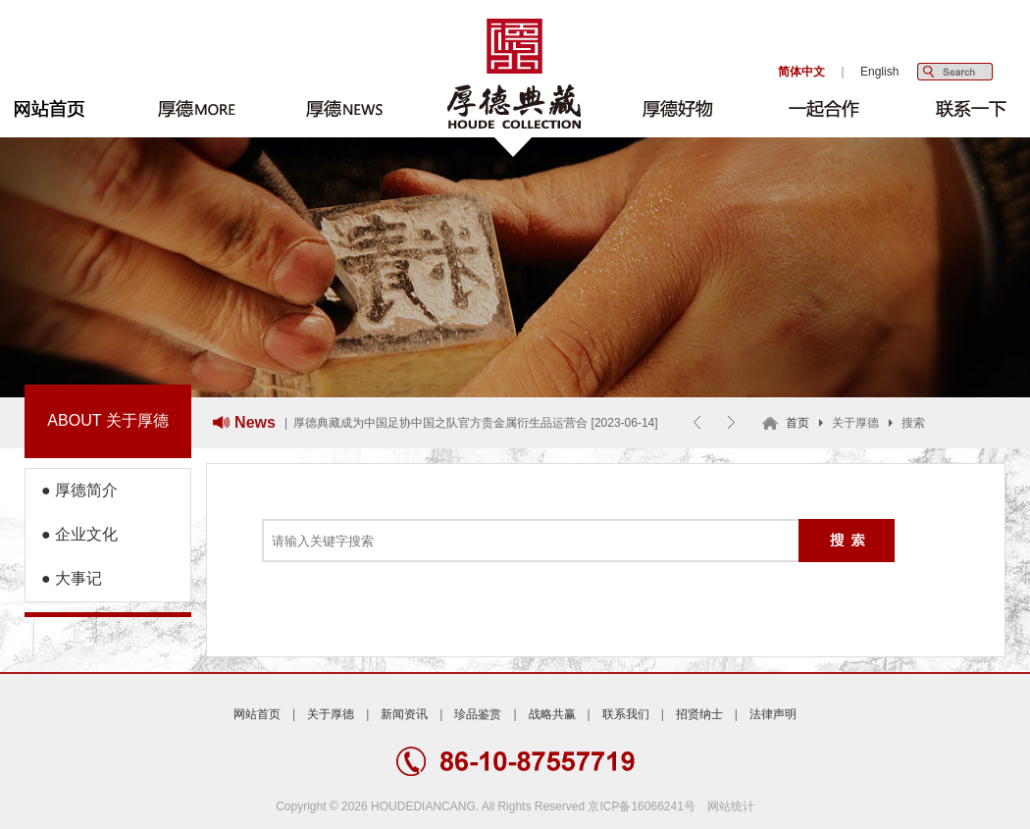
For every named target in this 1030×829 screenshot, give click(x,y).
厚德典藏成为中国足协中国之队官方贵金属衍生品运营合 (440, 423)
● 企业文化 (72, 534)
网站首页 (257, 714)
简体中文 (801, 71)
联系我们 (625, 714)
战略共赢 (552, 714)
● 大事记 (64, 578)
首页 (797, 423)
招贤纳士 (699, 714)
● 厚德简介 (72, 490)
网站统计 (730, 806)
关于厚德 (330, 714)
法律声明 (773, 714)
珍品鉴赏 (477, 714)
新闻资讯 (404, 714)
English (879, 71)
